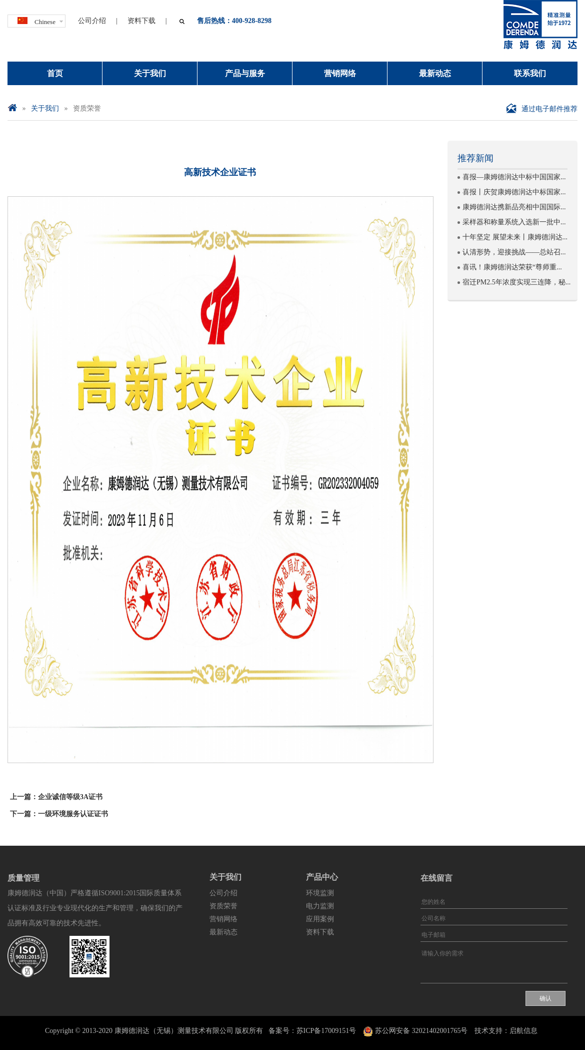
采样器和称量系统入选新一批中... (514, 222)
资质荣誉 (87, 108)
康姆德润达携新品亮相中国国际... (514, 207)
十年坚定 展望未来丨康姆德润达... (515, 237)
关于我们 (150, 73)
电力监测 (320, 906)
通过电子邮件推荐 (542, 109)
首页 (55, 73)
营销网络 (340, 73)
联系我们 (530, 73)
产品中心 (322, 877)
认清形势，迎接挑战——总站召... (514, 252)
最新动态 (435, 73)
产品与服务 (245, 73)
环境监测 (320, 893)
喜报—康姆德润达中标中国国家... (514, 177)
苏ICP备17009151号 (326, 1030)
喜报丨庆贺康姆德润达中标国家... (514, 192)
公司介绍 (92, 21)
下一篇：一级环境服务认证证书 (59, 814)
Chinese (37, 20)
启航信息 (524, 1030)
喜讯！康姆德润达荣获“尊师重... (512, 267)
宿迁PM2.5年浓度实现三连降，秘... (516, 282)
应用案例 (320, 919)
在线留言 (436, 878)
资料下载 (142, 21)
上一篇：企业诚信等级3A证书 (56, 797)
